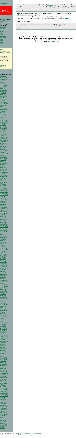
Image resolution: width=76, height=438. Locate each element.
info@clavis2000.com (54, 41)
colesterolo (67, 18)
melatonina (50, 5)
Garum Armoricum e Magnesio (11, 434)
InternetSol (25, 433)
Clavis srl (15, 433)
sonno (24, 7)
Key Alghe (20, 434)
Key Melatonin (38, 433)
